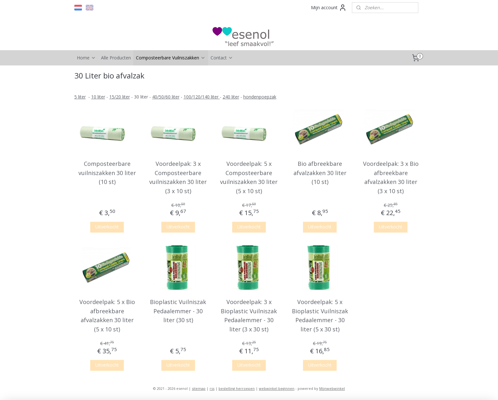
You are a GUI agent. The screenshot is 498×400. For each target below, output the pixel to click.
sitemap (198, 388)
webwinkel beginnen (276, 388)
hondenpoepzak (259, 97)
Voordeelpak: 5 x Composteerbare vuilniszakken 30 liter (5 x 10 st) (249, 177)
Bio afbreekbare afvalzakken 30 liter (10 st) (320, 173)
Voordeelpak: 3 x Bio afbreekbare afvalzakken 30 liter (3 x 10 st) (391, 177)
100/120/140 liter (202, 97)
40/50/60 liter (165, 97)
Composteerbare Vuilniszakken (170, 58)
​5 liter (80, 97)
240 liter (231, 97)
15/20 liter (119, 97)
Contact (222, 58)
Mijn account (329, 7)
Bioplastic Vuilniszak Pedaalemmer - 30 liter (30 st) (178, 311)
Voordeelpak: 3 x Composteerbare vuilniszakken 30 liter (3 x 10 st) (178, 177)
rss (212, 388)
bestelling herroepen (237, 388)
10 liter (98, 97)
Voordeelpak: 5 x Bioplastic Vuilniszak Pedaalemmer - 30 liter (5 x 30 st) (320, 315)
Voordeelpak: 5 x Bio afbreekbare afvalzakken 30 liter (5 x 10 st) (107, 315)
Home (86, 58)
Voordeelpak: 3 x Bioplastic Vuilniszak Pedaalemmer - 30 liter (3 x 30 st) (249, 315)
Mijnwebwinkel (332, 388)
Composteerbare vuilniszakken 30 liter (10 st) (107, 173)
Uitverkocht (107, 227)
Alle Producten (116, 58)
